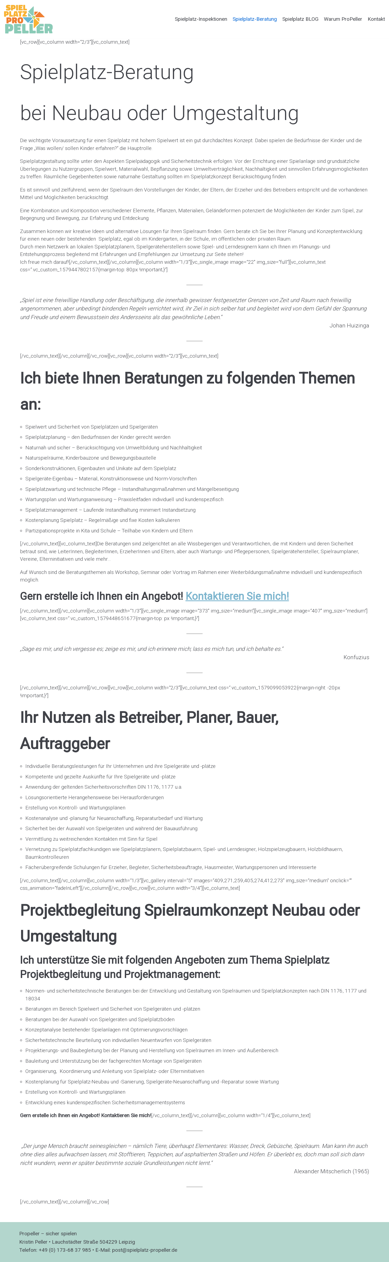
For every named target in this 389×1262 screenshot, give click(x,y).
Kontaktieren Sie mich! (237, 596)
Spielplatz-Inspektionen (201, 19)
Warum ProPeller (343, 19)
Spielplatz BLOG (300, 19)
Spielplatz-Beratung (255, 19)
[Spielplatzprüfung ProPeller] (28, 19)
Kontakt (376, 19)
